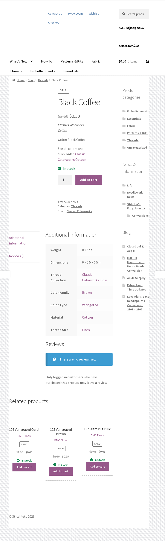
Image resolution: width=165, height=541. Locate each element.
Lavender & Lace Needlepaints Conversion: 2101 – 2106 (138, 303)
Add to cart (88, 179)
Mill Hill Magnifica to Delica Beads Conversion (135, 264)
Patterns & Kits (72, 61)
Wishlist (94, 13)
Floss (86, 330)
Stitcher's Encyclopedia (136, 206)
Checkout (54, 22)
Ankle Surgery (136, 278)
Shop (31, 80)
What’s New (18, 61)
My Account (75, 13)
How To (46, 61)
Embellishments (42, 71)
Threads (16, 71)
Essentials (71, 71)
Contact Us (55, 13)
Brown (87, 292)
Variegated (90, 305)
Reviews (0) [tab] (17, 256)
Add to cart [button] (24, 467)
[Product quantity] (65, 180)
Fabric (96, 61)
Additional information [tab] (18, 240)
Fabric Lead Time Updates (136, 287)
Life (129, 185)
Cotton (87, 317)
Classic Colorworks (79, 211)
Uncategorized (137, 147)
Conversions (140, 216)
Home (20, 80)
